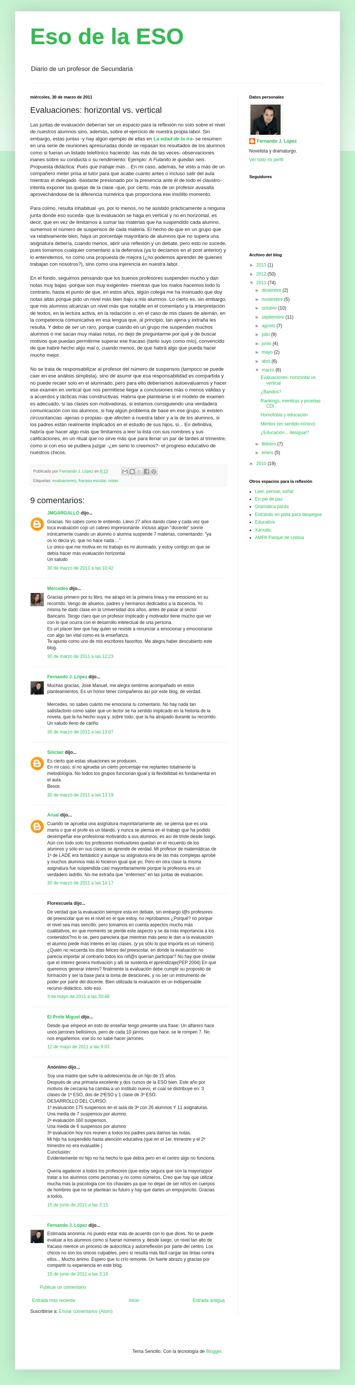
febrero (269, 444)
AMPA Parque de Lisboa (279, 537)
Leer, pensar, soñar (274, 491)
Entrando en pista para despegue (288, 514)
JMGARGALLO (63, 513)
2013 (262, 265)
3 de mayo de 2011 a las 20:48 (78, 996)
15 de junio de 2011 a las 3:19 (77, 1274)
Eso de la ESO (107, 36)
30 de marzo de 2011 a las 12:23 (80, 656)
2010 (262, 463)
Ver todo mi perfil (266, 159)
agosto (269, 325)
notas (113, 480)
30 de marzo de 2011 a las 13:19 (80, 795)
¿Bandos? (271, 391)
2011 (262, 282)
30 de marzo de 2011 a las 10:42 (80, 568)
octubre (270, 308)
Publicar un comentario (63, 1287)
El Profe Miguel (63, 1017)
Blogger (213, 1351)
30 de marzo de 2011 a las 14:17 (80, 883)
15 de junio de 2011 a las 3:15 (77, 1205)
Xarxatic (263, 530)
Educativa (265, 522)
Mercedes (57, 588)
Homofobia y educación (284, 415)
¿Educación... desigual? (285, 432)
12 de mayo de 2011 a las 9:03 (78, 1046)
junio (267, 343)
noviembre (273, 299)
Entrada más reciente (53, 1300)
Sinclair (55, 752)
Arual (53, 815)
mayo (268, 352)
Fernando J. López (67, 676)
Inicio (134, 1300)
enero (268, 452)
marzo (269, 370)
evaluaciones (64, 480)
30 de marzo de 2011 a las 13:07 (80, 732)
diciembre (272, 290)
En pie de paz (268, 499)
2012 (262, 274)
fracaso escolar (92, 480)
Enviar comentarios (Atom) (86, 1311)
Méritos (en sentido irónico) (288, 424)
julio (266, 334)
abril (267, 361)
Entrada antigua (209, 1300)
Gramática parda (272, 506)
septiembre (274, 317)
